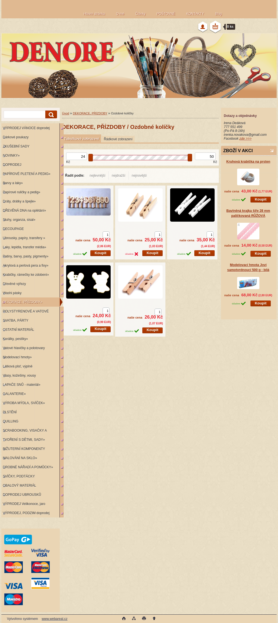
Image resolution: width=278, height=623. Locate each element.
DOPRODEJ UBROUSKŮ (22, 495)
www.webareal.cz (55, 619)
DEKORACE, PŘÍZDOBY (90, 113)
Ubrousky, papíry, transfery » (24, 238)
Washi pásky (12, 293)
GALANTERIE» (14, 394)
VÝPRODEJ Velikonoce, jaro (24, 504)
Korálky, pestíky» (15, 339)
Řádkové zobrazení (118, 139)
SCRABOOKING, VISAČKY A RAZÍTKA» (24, 432)
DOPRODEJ (12, 165)
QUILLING (10, 421)
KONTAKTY (195, 14)
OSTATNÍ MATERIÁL (18, 330)
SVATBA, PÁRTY (15, 320)
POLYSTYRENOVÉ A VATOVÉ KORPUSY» (25, 312)
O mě (120, 14)
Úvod (65, 113)
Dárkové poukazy (16, 137)
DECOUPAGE (13, 229)
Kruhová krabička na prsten (248, 162)
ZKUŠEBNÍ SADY (16, 146)
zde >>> (245, 139)
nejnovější (139, 175)
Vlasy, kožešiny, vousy (19, 375)
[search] (50, 115)
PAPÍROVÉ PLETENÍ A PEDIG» (26, 174)
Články (140, 14)
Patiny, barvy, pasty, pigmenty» (25, 256)
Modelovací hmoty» (17, 357)
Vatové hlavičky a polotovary (24, 348)
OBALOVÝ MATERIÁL (19, 485)
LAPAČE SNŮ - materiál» (21, 385)
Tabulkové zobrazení (81, 139)
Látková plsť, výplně (18, 366)
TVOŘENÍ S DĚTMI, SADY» (24, 440)
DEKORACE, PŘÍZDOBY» (22, 302)
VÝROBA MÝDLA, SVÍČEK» (24, 403)
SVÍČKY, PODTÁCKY (19, 476)
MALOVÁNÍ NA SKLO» (20, 458)
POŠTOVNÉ (166, 14)
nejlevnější (97, 175)
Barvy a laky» (13, 183)
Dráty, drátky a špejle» (19, 201)
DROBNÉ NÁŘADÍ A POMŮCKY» (28, 467)
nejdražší (118, 175)
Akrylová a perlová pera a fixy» (25, 265)
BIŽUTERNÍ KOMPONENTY (24, 449)
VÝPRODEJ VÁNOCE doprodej (26, 128)
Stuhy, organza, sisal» (19, 220)
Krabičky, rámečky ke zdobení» (26, 275)
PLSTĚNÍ (10, 412)
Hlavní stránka (94, 14)
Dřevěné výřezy (14, 284)
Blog (218, 14)
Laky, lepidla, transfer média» (24, 247)
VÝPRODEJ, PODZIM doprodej (26, 513)
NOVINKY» (11, 155)
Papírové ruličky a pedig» (21, 192)
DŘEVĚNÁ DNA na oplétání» (24, 210)
